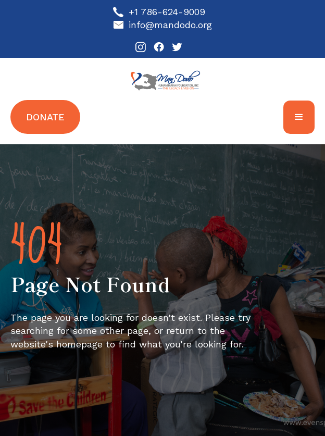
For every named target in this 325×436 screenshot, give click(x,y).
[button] (299, 117)
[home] (162, 80)
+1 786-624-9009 (167, 11)
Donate (45, 116)
